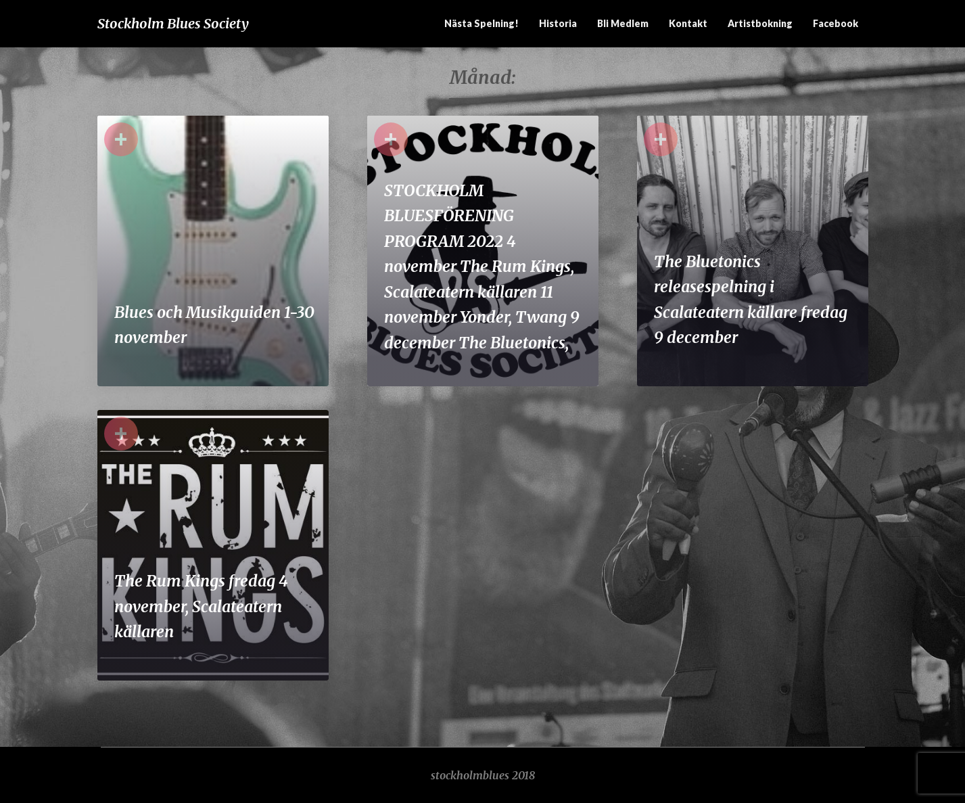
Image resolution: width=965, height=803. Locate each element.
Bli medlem (623, 23)
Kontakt (688, 23)
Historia (558, 23)
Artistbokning (760, 23)
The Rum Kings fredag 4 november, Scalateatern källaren (201, 606)
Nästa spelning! (481, 23)
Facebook (835, 23)
